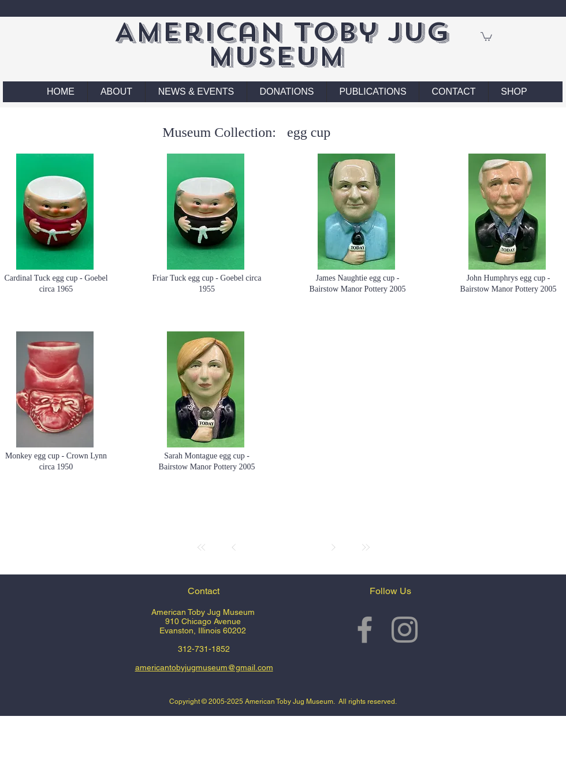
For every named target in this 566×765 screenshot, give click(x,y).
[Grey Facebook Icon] (364, 629)
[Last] (365, 547)
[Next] (333, 547)
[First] (201, 547)
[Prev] (233, 547)
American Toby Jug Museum (281, 44)
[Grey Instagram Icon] (404, 629)
